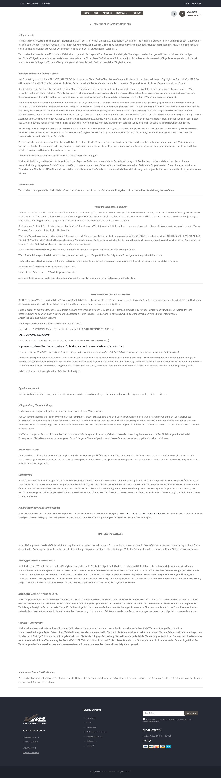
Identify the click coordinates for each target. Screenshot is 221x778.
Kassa (22, 3)
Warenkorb (46, 3)
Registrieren (196, 3)
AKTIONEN (107, 13)
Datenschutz (91, 727)
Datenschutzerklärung (151, 721)
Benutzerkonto (32, 3)
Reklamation (91, 741)
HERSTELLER (122, 13)
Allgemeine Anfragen (31, 753)
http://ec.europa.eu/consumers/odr (144, 513)
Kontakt (137, 13)
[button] (190, 15)
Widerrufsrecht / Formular (96, 732)
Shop (96, 13)
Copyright (90, 746)
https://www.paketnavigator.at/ (34, 334)
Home (86, 13)
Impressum (91, 718)
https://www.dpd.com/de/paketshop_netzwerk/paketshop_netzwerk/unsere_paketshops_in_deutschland (71, 346)
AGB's (89, 723)
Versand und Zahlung (94, 736)
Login (187, 3)
